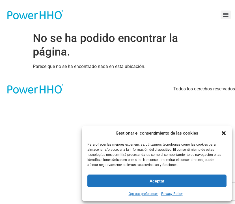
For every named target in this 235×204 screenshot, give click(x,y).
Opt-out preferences (143, 194)
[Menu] (226, 14)
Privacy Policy (172, 194)
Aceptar (157, 181)
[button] (224, 133)
